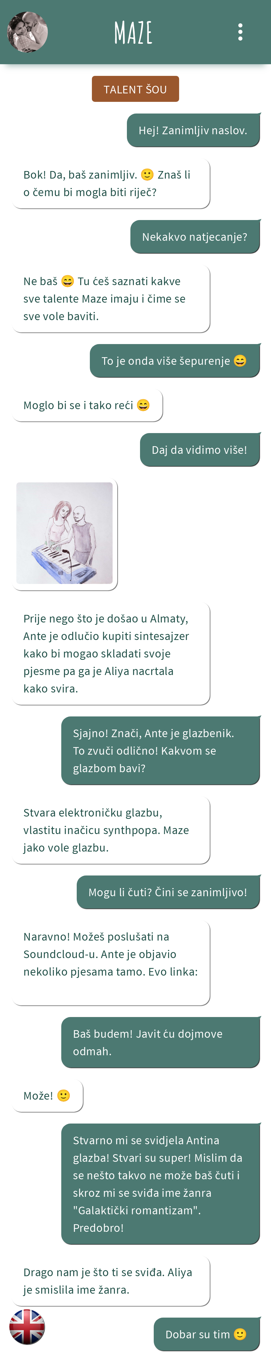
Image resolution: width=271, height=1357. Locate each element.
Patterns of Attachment (82, 990)
